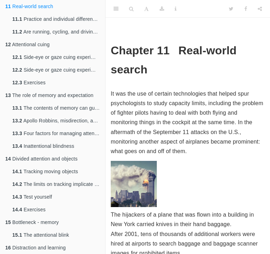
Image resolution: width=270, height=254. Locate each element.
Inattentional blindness (43, 146)
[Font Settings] (146, 9)
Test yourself (32, 197)
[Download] (161, 9)
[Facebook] (245, 9)
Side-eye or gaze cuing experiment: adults (58, 70)
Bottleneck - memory (32, 222)
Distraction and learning (35, 247)
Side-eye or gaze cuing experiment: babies (58, 57)
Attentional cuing (27, 44)
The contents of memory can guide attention (58, 108)
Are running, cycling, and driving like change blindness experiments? (58, 32)
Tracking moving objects (45, 171)
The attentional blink (40, 235)
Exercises (29, 82)
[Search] (131, 9)
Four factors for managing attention (57, 133)
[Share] (259, 9)
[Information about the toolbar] (175, 9)
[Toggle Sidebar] (116, 9)
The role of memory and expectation (49, 95)
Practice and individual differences (56, 19)
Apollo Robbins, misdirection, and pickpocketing (58, 120)
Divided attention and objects (41, 159)
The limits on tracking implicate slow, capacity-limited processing (58, 184)
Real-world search (29, 6)
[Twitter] (231, 9)
